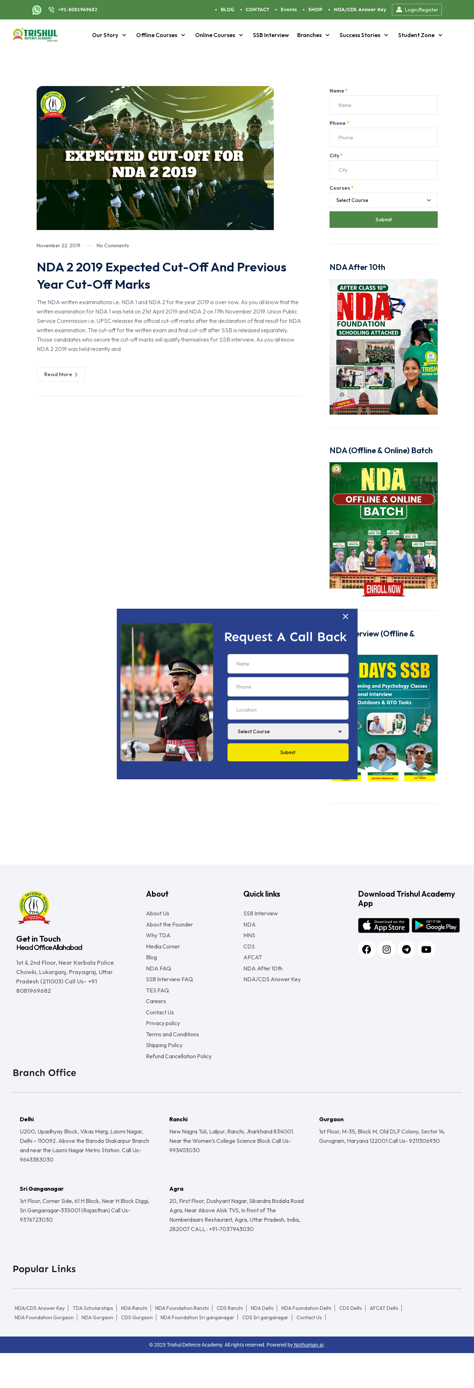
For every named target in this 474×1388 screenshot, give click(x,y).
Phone (339, 123)
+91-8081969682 (77, 9)
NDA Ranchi (134, 1343)
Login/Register (416, 10)
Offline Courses (161, 35)
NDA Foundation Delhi (306, 1343)
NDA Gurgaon (97, 1352)
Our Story (110, 35)
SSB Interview (271, 35)
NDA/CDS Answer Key (360, 9)
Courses (342, 188)
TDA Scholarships (93, 1343)
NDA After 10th (262, 981)
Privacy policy (163, 1050)
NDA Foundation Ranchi (182, 1343)
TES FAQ (157, 1009)
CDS (249, 954)
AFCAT (252, 968)
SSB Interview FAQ (169, 995)
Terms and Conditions (172, 1063)
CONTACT (257, 9)
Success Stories (365, 35)
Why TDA (158, 940)
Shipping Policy (164, 1077)
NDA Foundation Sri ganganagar (197, 1352)
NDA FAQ (158, 981)
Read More (61, 374)
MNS (249, 940)
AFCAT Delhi (384, 1343)
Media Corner (163, 954)
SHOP (315, 9)
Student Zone (421, 35)
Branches (314, 35)
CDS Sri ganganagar (265, 1352)
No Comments (113, 245)
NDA (249, 926)
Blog (151, 968)
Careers (156, 1022)
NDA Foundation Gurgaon (44, 1352)
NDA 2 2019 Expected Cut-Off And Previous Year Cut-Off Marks (148, 274)
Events (289, 9)
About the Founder (169, 926)
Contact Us (160, 1036)
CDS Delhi (350, 1343)
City (336, 155)
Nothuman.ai (308, 1380)
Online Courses (220, 35)
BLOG (227, 9)
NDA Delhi (262, 1343)
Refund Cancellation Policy (179, 1091)
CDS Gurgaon (137, 1352)
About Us (157, 913)
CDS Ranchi (230, 1343)
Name (339, 90)
